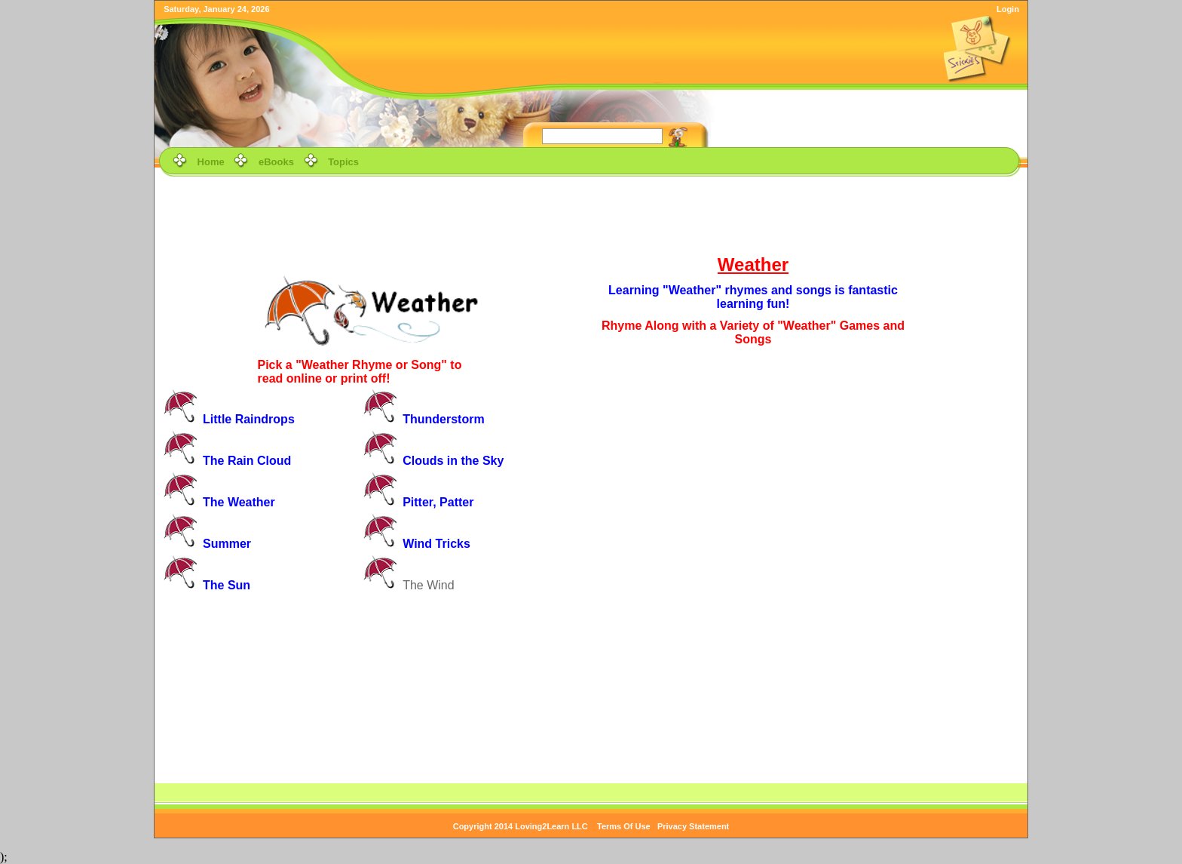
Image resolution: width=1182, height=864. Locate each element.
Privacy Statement (693, 826)
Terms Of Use (624, 826)
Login (1008, 9)
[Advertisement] (591, 214)
